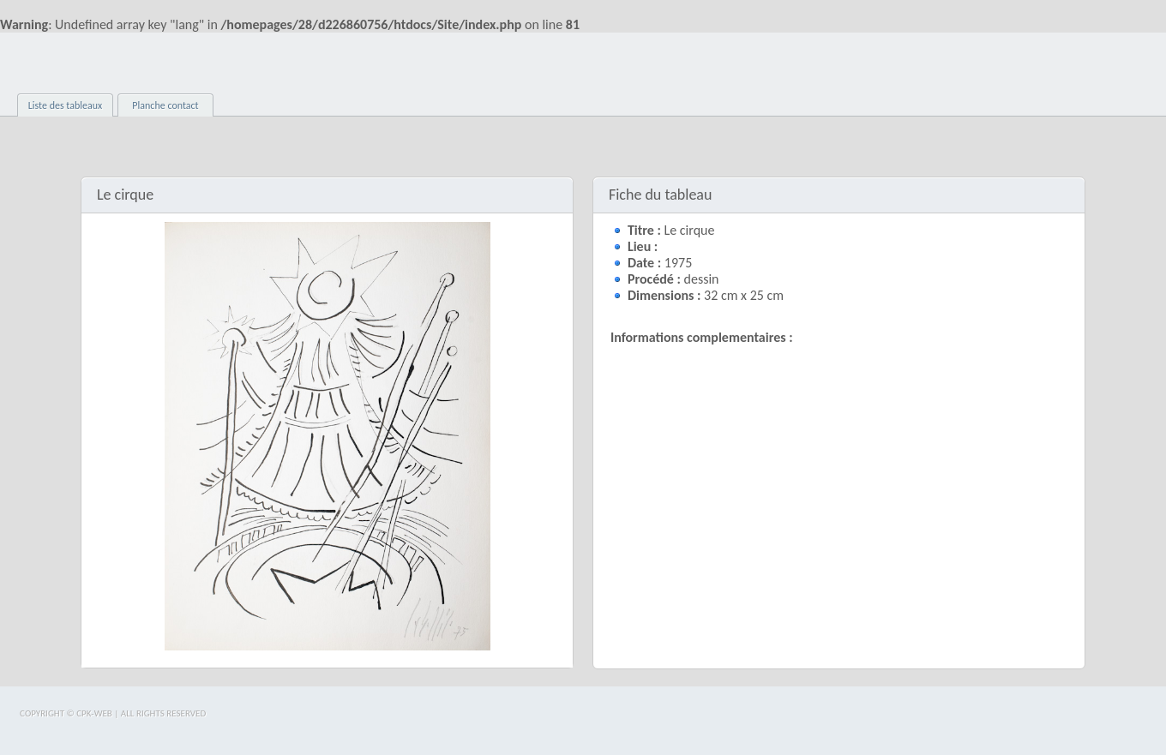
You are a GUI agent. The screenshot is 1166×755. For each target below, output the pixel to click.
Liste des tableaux (65, 105)
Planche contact (165, 105)
